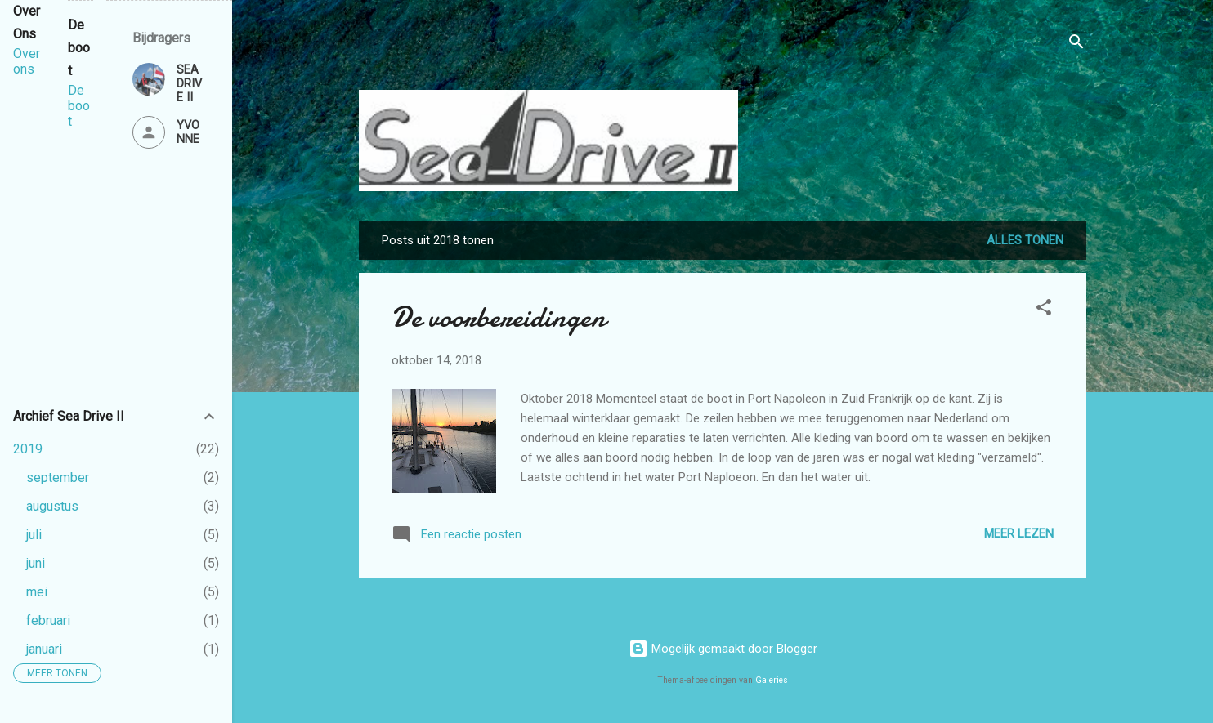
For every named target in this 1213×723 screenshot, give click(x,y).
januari (44, 649)
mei (36, 592)
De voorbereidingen (499, 317)
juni (35, 563)
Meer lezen (1019, 533)
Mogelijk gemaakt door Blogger (723, 648)
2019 (28, 449)
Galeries (771, 680)
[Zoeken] (1076, 44)
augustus (52, 506)
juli (34, 534)
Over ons (26, 61)
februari (48, 620)
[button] (1044, 310)
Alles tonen (1025, 240)
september (57, 477)
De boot (79, 106)
